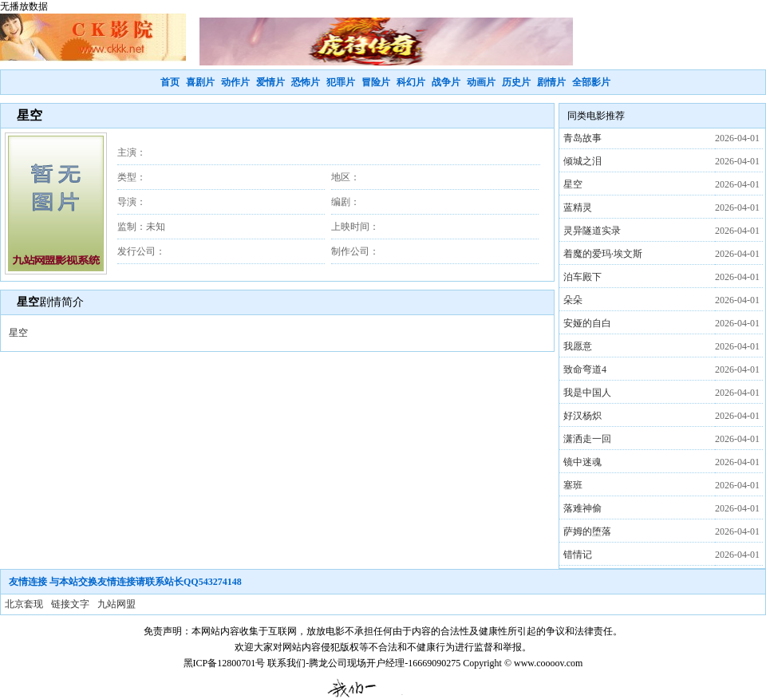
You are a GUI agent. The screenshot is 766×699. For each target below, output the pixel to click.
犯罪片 (340, 82)
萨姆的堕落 (587, 531)
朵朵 (572, 300)
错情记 (577, 554)
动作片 (235, 82)
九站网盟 (116, 604)
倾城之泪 (582, 161)
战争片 (446, 82)
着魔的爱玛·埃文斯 (602, 253)
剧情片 (551, 82)
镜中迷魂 (582, 462)
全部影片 (591, 82)
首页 (170, 82)
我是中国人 (587, 392)
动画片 (481, 82)
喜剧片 (200, 82)
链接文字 (70, 604)
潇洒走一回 (587, 438)
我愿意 (577, 346)
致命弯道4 (584, 369)
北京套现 (24, 604)
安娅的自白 (587, 323)
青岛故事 (582, 138)
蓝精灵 (577, 207)
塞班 (572, 485)
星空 (572, 184)
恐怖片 (305, 82)
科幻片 (411, 82)
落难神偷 (582, 508)
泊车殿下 (582, 276)
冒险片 (375, 82)
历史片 (516, 82)
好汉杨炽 (582, 415)
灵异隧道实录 (592, 230)
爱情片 (270, 82)
